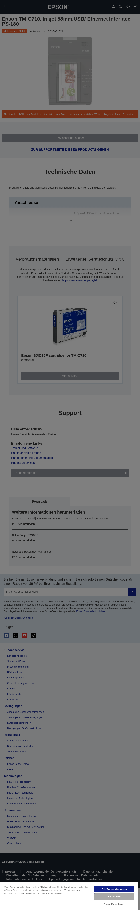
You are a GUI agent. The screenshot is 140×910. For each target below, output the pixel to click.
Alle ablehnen (114, 896)
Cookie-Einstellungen (114, 904)
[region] (69, 896)
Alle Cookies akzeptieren (114, 889)
